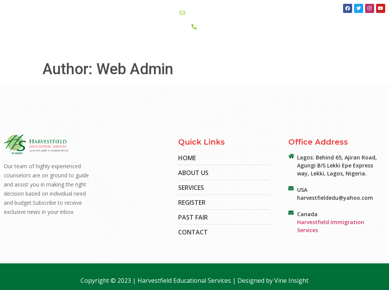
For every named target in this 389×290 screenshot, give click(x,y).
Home (88, 48)
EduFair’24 (183, 48)
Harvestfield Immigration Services (330, 226)
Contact (216, 48)
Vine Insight (291, 280)
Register (278, 48)
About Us (117, 48)
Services (149, 48)
